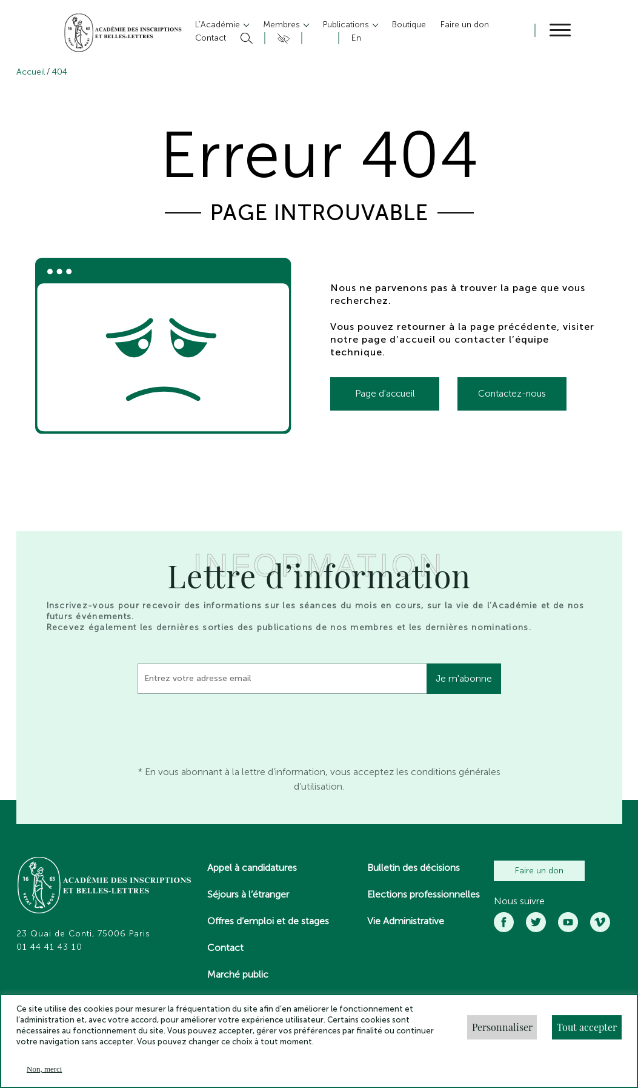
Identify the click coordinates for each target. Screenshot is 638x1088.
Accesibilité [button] (281, 38)
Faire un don (539, 870)
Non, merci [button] (44, 1068)
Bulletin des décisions (413, 867)
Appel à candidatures (252, 867)
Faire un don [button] (464, 24)
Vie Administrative (405, 921)
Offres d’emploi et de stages (268, 921)
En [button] (356, 38)
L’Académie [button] (218, 24)
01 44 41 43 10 (49, 947)
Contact (225, 947)
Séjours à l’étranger (248, 894)
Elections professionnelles (423, 894)
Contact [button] (210, 38)
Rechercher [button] (245, 38)
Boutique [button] (409, 24)
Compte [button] (318, 38)
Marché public (237, 974)
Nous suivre (519, 901)
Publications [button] (347, 24)
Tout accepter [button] (587, 1027)
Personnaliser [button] (502, 1027)
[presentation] (230, 726)
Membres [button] (282, 24)
